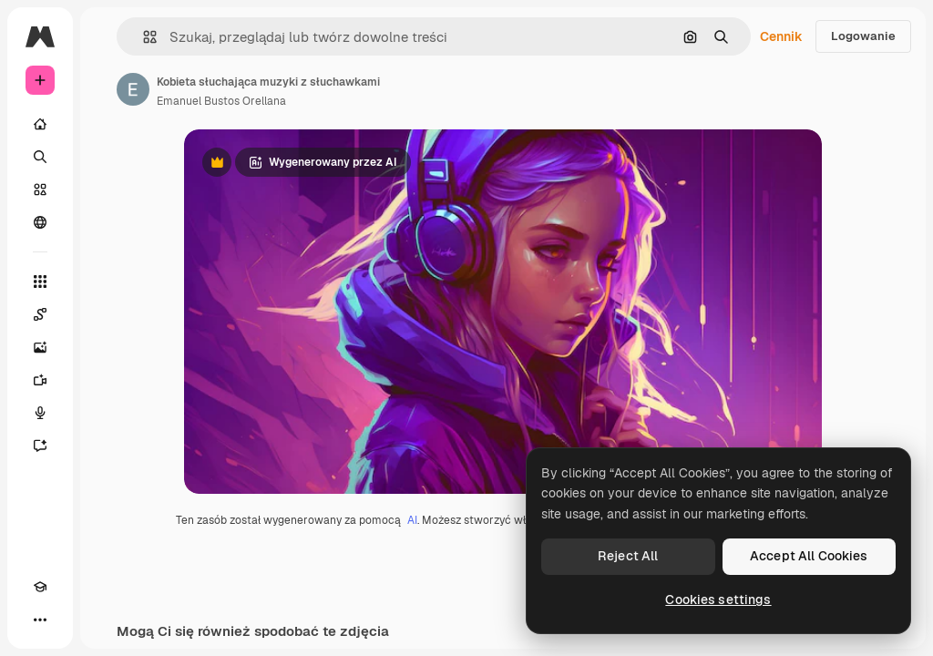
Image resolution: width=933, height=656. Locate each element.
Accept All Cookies (809, 556)
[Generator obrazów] (40, 347)
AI (412, 520)
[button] (143, 37)
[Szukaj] (40, 156)
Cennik (781, 36)
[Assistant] (40, 445)
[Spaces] (40, 314)
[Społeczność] (40, 222)
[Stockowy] (40, 189)
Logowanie (863, 36)
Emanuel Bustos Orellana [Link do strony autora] (221, 101)
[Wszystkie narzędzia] (40, 281)
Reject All (628, 556)
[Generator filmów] (40, 380)
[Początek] (40, 123)
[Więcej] (40, 619)
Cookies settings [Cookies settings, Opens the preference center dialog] (718, 599)
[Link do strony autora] (133, 89)
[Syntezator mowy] (40, 412)
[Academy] (40, 586)
